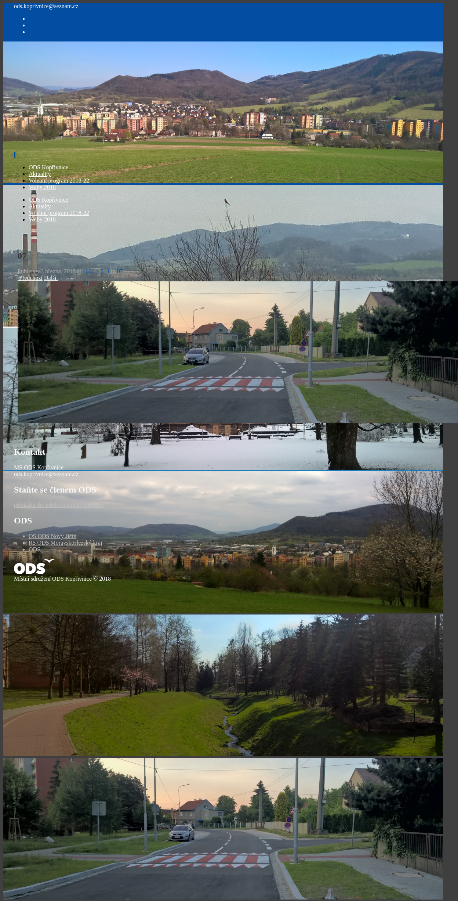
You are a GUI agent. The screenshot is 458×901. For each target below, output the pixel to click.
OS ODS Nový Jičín (52, 536)
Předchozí (30, 278)
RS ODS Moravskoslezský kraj (65, 543)
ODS (34, 549)
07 (120, 271)
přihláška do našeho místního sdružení (59, 505)
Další (51, 278)
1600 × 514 (96, 271)
